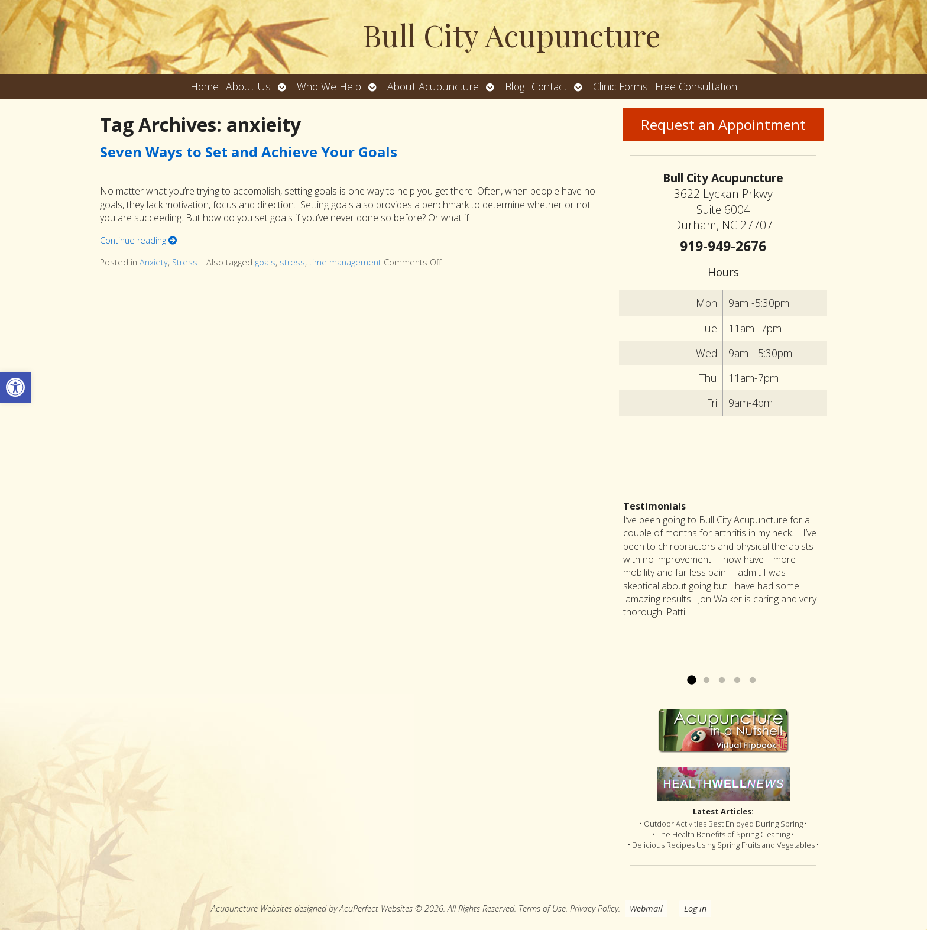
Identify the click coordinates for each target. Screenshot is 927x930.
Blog (514, 86)
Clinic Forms (620, 86)
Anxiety (154, 262)
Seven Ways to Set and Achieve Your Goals (248, 151)
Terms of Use (542, 908)
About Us (248, 86)
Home (204, 86)
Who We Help (329, 86)
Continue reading (138, 240)
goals (265, 262)
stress (292, 262)
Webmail (646, 908)
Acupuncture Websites (251, 908)
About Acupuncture (433, 86)
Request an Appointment (723, 124)
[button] (15, 387)
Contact (549, 86)
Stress (184, 262)
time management (345, 262)
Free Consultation (696, 86)
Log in (695, 908)
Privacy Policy (594, 908)
